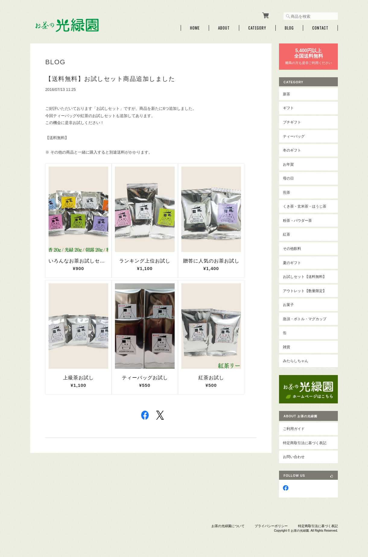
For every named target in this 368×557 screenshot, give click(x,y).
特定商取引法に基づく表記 (304, 443)
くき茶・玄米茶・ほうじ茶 (304, 206)
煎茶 (286, 192)
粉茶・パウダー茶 (297, 220)
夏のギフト (292, 263)
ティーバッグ (294, 136)
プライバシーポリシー (271, 526)
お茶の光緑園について (228, 526)
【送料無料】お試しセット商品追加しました (110, 78)
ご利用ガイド (294, 429)
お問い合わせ (294, 457)
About (224, 28)
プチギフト (292, 122)
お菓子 (288, 305)
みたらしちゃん (295, 361)
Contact (320, 28)
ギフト (288, 108)
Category (257, 28)
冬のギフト (292, 150)
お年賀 (288, 164)
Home (195, 28)
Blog (289, 28)
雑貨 (286, 347)
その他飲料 (292, 248)
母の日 (288, 178)
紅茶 (286, 234)
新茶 (286, 94)
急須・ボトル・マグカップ (304, 319)
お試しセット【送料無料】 (304, 276)
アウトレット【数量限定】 (304, 291)
